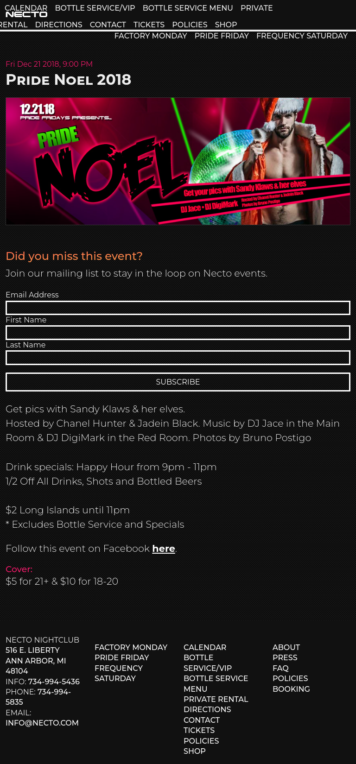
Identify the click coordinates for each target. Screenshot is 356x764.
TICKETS (149, 24)
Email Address (32, 294)
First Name (26, 320)
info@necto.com (42, 723)
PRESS (285, 657)
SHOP (226, 24)
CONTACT (108, 24)
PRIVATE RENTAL (216, 699)
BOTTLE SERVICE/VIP (95, 8)
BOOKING (291, 689)
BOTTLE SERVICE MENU (188, 8)
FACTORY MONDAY (150, 36)
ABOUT (286, 647)
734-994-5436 (54, 681)
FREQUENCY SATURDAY (302, 36)
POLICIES (189, 24)
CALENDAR (26, 8)
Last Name (25, 345)
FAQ (281, 668)
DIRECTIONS (58, 24)
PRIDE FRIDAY (222, 36)
